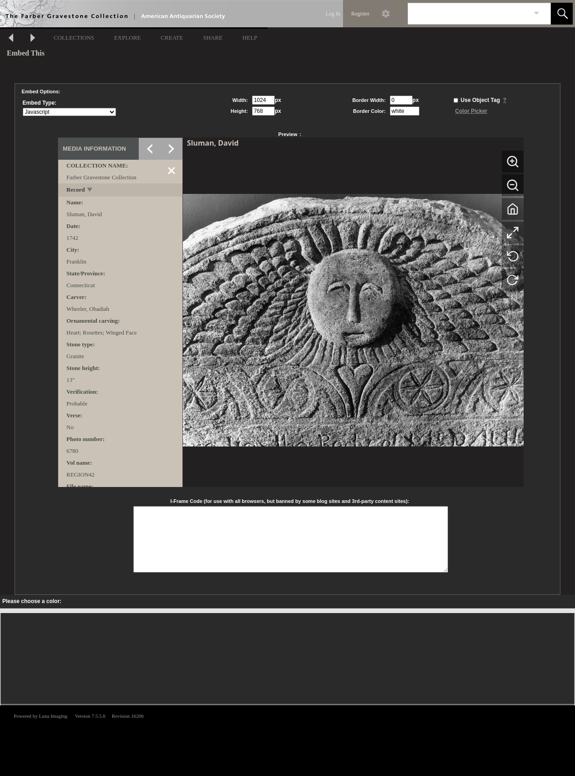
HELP (249, 37)
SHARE (212, 37)
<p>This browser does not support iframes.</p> (287, 740)
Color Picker (471, 111)
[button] (562, 14)
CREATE (172, 37)
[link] (536, 13)
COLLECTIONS (74, 37)
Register (360, 13)
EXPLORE (127, 37)
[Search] (469, 14)
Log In (333, 13)
